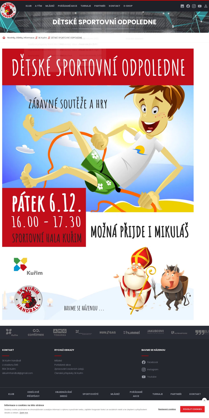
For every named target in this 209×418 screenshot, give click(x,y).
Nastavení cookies (167, 409)
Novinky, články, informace (20, 37)
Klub (28, 5)
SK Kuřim (42, 37)
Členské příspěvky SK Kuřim (68, 373)
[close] (204, 400)
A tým (38, 5)
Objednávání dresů (63, 394)
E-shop (128, 5)
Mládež (49, 5)
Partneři (99, 5)
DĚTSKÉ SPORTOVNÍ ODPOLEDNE (66, 37)
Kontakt (114, 5)
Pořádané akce (67, 5)
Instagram (150, 369)
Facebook (150, 362)
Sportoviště (90, 394)
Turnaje (86, 5)
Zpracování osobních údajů (69, 368)
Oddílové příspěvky (33, 394)
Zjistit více (24, 413)
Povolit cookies (192, 409)
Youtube (149, 377)
